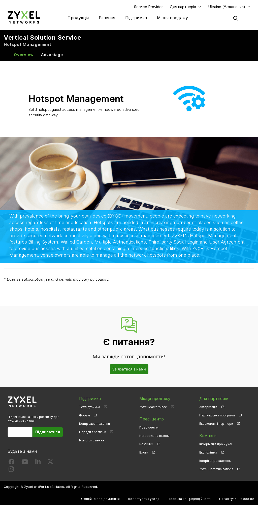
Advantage (52, 54)
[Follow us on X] (50, 463)
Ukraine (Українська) (226, 6)
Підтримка (136, 17)
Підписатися (47, 432)
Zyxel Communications (216, 469)
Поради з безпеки (92, 432)
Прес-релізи (148, 427)
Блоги (143, 452)
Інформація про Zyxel (215, 444)
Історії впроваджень (215, 461)
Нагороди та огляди (154, 436)
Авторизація (208, 407)
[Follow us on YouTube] (24, 463)
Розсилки (146, 444)
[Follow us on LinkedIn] (38, 463)
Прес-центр (151, 418)
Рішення (107, 17)
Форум (84, 415)
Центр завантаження (94, 424)
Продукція (78, 17)
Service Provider (148, 6)
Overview (24, 54)
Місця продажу (172, 17)
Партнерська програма (217, 415)
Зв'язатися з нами (129, 369)
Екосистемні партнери (216, 424)
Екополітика (208, 452)
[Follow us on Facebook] (12, 463)
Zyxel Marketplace (153, 407)
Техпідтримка (89, 407)
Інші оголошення (91, 440)
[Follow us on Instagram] (11, 470)
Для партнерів (183, 6)
